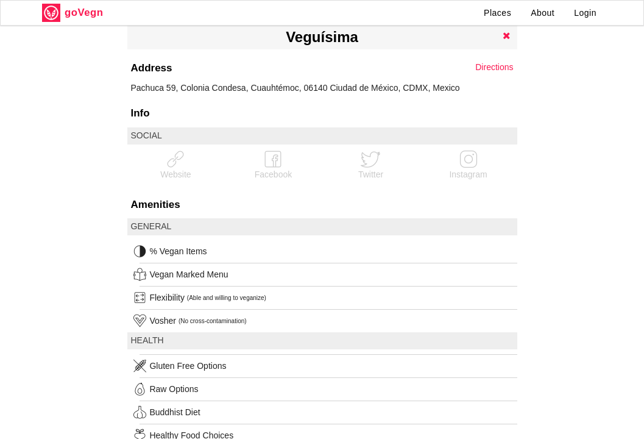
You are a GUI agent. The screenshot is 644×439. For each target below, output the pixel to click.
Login (585, 13)
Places (497, 13)
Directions (494, 67)
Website (175, 164)
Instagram (468, 164)
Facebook (273, 164)
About (542, 13)
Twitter (370, 164)
